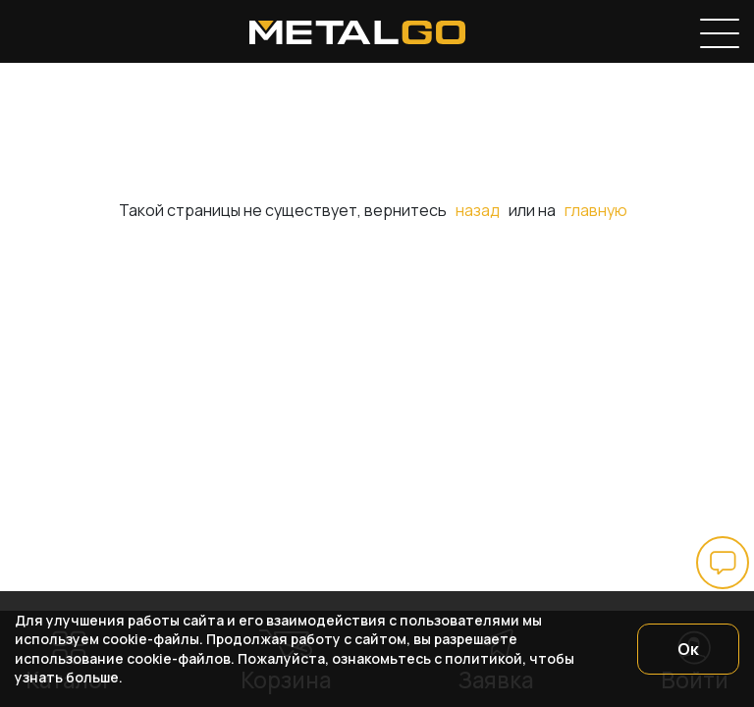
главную (596, 210)
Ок (688, 649)
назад (478, 210)
